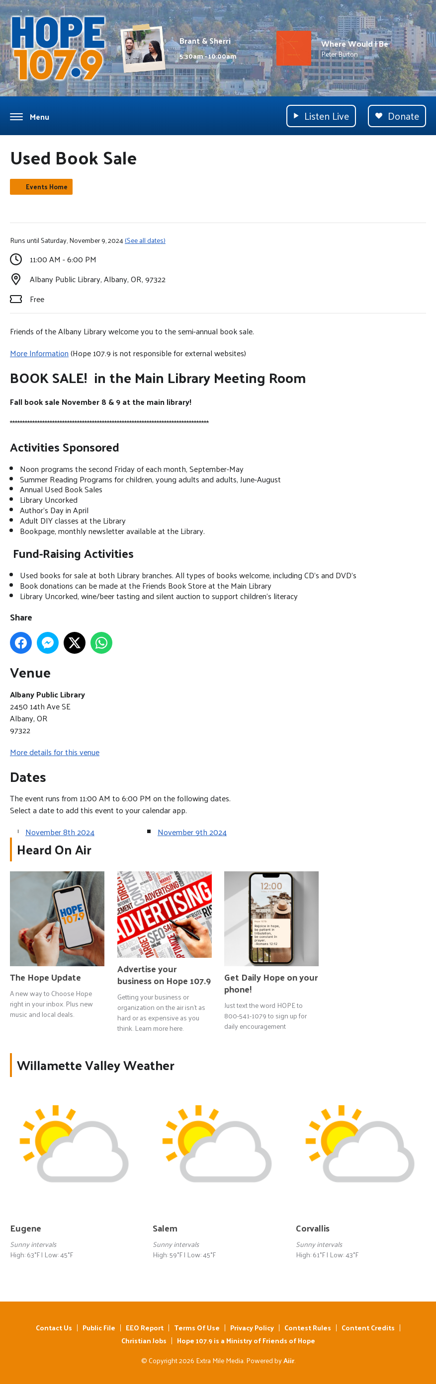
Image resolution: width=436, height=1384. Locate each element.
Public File (99, 1327)
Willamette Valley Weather (95, 1064)
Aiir (288, 1360)
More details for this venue (54, 752)
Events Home (47, 186)
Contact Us (54, 1327)
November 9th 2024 (192, 832)
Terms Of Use (197, 1327)
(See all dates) (145, 240)
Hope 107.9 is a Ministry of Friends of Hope (246, 1340)
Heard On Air (54, 849)
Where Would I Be (354, 43)
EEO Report (145, 1327)
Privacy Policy (252, 1327)
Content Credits (368, 1327)
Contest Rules (307, 1327)
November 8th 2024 (59, 832)
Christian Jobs (144, 1340)
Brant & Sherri (205, 40)
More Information (39, 353)
